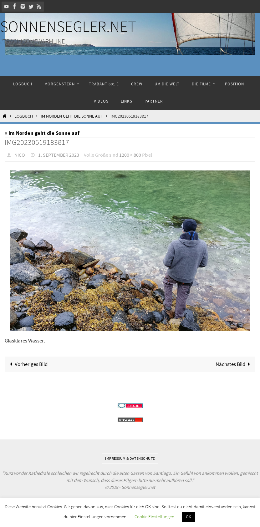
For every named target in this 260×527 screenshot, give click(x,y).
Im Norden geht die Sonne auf (72, 116)
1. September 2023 (58, 155)
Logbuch (23, 116)
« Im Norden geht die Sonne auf (42, 132)
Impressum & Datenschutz (130, 458)
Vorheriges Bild (27, 364)
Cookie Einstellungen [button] (154, 516)
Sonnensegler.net (68, 26)
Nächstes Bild (234, 364)
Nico (19, 155)
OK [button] (188, 516)
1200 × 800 (130, 155)
